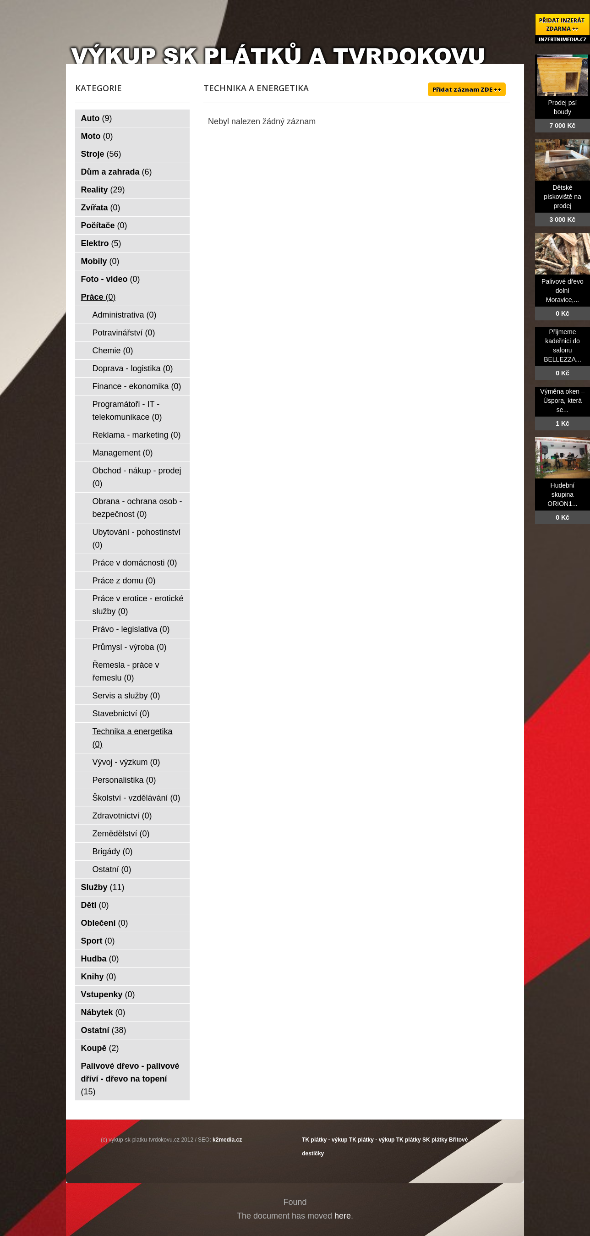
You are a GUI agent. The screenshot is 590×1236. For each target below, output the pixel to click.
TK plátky (408, 1140)
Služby (103, 887)
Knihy (98, 976)
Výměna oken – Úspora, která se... (562, 400)
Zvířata (100, 207)
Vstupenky (108, 994)
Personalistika (124, 780)
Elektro (101, 243)
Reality (103, 189)
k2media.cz (227, 1140)
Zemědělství (121, 833)
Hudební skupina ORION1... (562, 494)
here (342, 1215)
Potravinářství (124, 332)
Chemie (113, 350)
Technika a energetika (133, 738)
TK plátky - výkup (324, 1140)
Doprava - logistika (133, 368)
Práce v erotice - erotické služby (138, 605)
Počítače (104, 225)
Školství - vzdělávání (136, 797)
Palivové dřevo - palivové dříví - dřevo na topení (130, 1078)
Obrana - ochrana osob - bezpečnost (137, 508)
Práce (98, 297)
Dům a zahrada (116, 171)
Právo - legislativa (131, 629)
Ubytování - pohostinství (137, 538)
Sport (98, 940)
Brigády (113, 851)
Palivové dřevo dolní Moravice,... (562, 290)
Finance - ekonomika (137, 386)
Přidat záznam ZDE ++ (466, 89)
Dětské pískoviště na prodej (562, 196)
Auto (96, 118)
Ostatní (112, 869)
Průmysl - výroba (130, 647)
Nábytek (103, 1012)
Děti (95, 905)
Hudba (100, 958)
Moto (97, 136)
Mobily (100, 261)
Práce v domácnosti (135, 562)
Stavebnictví (121, 713)
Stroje (101, 154)
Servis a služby (126, 695)
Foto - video (110, 279)
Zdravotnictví (122, 815)
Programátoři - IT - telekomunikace (127, 411)
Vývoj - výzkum (126, 762)
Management (123, 452)
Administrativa (125, 314)
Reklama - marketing (137, 434)
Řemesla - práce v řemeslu (126, 671)
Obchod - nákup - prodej (137, 477)
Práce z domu (124, 580)
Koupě (100, 1048)
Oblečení (104, 923)
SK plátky (435, 1140)
